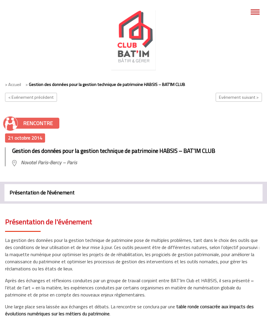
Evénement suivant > (239, 97)
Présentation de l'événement (41, 193)
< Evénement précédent (31, 97)
